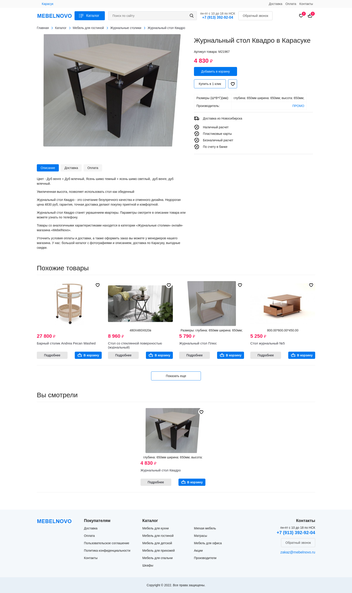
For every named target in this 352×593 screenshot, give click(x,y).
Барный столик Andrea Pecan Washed (66, 343)
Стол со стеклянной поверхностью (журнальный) (135, 345)
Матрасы (200, 535)
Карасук (47, 4)
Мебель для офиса (208, 543)
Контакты (306, 4)
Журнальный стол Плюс (198, 343)
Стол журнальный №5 (267, 343)
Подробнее (52, 355)
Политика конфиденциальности (107, 550)
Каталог (92, 16)
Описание (48, 168)
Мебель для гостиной (158, 535)
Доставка (275, 4)
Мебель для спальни (157, 558)
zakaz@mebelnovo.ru (297, 552)
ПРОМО (298, 106)
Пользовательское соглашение (106, 543)
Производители (205, 558)
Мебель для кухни (155, 528)
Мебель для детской (157, 543)
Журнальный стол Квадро (161, 470)
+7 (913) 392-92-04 (217, 17)
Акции (198, 550)
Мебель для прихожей (158, 550)
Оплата (290, 4)
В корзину (91, 355)
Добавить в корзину (215, 71)
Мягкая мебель (205, 528)
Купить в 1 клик (210, 84)
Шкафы (147, 565)
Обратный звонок (255, 16)
